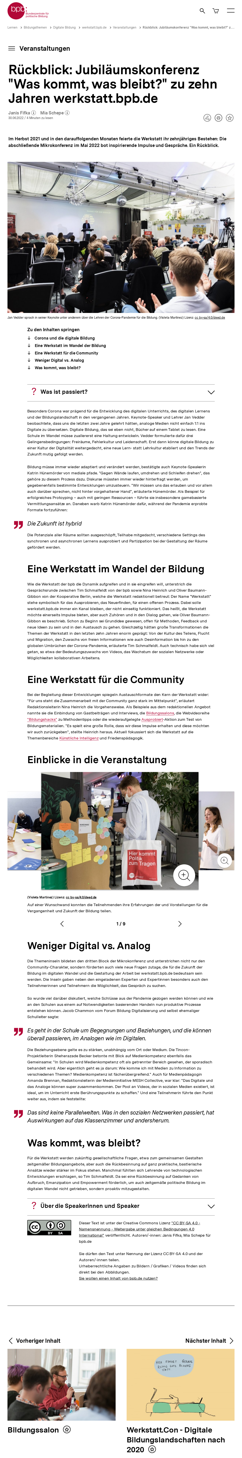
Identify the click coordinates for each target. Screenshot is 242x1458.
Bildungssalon (34, 1430)
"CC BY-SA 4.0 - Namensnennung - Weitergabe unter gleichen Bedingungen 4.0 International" (139, 1229)
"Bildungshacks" (42, 719)
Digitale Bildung (64, 27)
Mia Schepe (54, 113)
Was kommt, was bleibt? (57, 367)
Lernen (12, 27)
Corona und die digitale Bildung (64, 338)
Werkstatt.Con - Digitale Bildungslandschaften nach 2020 (176, 1440)
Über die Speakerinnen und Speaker (89, 1205)
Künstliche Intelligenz (79, 738)
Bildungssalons (160, 713)
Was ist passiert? (64, 391)
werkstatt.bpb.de (94, 27)
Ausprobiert (152, 719)
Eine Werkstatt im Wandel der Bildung (70, 345)
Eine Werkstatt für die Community (66, 353)
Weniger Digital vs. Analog (59, 360)
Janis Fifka (22, 113)
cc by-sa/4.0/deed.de (210, 317)
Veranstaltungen (124, 27)
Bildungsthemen (35, 27)
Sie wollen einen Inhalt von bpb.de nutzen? (118, 1278)
